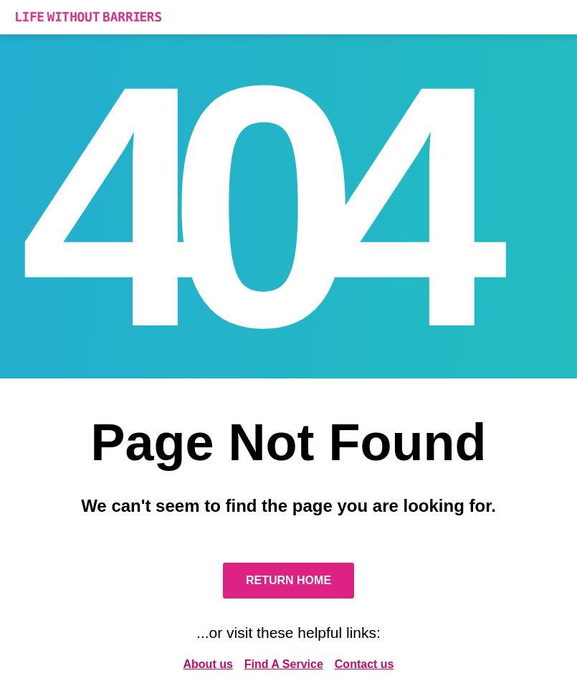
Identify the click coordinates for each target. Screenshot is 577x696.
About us (208, 664)
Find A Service (283, 664)
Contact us (364, 664)
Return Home (288, 580)
